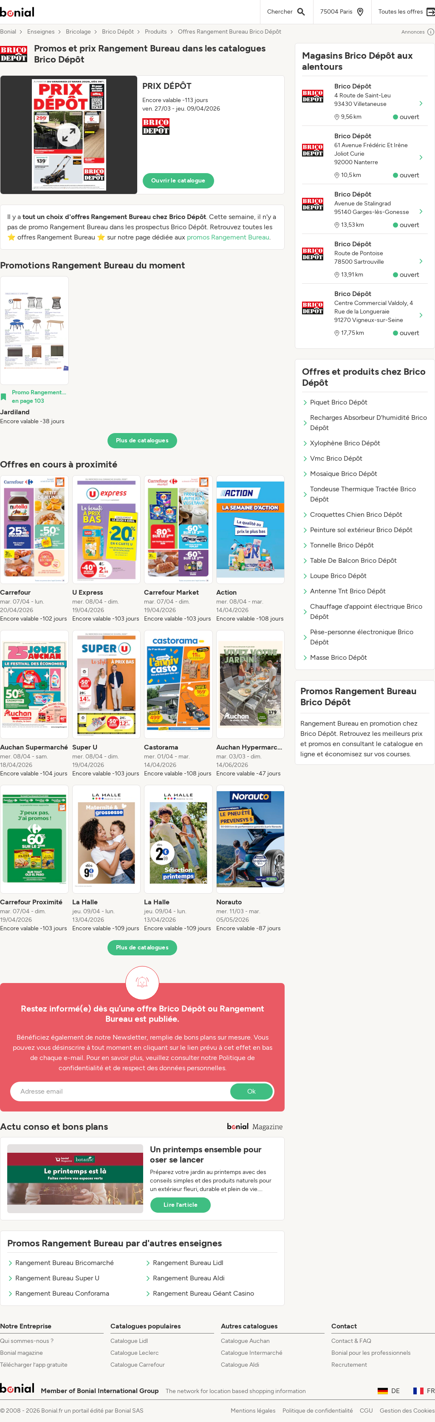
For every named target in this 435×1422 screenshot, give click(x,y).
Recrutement (349, 1364)
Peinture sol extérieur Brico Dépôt (357, 530)
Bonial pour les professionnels (371, 1352)
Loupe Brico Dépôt (334, 576)
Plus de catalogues (142, 440)
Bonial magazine (21, 1352)
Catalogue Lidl (129, 1341)
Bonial (8, 32)
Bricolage (78, 32)
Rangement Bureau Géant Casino (199, 1293)
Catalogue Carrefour (137, 1364)
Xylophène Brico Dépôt (341, 443)
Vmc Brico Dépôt (332, 458)
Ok (251, 1091)
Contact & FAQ (351, 1341)
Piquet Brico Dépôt (334, 402)
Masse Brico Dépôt (334, 657)
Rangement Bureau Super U (53, 1278)
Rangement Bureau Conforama (58, 1293)
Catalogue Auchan (245, 1341)
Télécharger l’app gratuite (34, 1364)
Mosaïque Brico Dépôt (339, 474)
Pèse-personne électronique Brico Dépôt (357, 637)
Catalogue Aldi (240, 1364)
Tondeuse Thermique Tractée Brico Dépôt (359, 494)
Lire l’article (181, 1204)
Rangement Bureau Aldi (185, 1278)
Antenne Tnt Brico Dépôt (344, 591)
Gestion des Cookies (407, 1410)
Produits (156, 32)
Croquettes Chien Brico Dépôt (352, 514)
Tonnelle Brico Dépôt (338, 545)
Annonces (418, 32)
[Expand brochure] (68, 135)
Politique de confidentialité (317, 1410)
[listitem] (34, 351)
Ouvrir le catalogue (178, 180)
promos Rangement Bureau (228, 237)
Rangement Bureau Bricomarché (60, 1263)
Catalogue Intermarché (251, 1352)
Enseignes (41, 32)
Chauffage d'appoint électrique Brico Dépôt (362, 611)
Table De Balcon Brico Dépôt (349, 560)
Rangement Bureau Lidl (184, 1263)
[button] (142, 134)
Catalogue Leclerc (134, 1352)
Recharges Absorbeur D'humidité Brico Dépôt (364, 422)
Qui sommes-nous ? (27, 1341)
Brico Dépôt (118, 32)
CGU (366, 1410)
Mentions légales (253, 1410)
